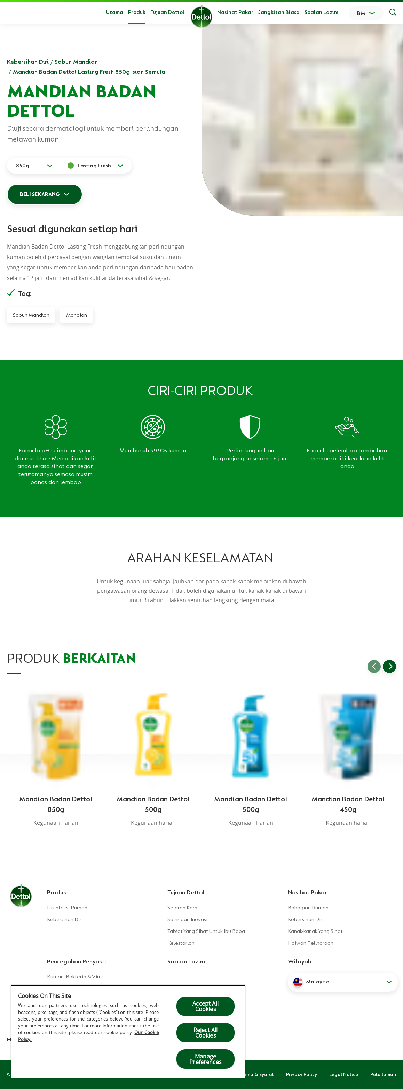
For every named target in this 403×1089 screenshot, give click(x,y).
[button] (343, 982)
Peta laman (383, 1074)
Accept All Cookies (205, 1006)
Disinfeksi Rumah (67, 907)
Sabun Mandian (76, 61)
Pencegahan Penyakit (76, 961)
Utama (114, 12)
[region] (128, 1031)
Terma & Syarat (256, 1074)
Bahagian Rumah (308, 907)
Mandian (76, 315)
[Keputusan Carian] (393, 13)
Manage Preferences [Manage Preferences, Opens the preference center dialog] (205, 1059)
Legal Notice (343, 1074)
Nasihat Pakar (235, 12)
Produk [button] (136, 12)
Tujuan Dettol (167, 12)
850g (22, 165)
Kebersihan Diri (28, 61)
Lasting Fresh (94, 165)
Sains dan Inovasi (187, 919)
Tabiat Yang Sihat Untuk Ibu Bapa (206, 931)
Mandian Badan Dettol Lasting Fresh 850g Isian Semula (89, 71)
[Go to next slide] (389, 666)
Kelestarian (181, 943)
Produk (56, 892)
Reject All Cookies (205, 1032)
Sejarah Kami (183, 907)
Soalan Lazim (321, 12)
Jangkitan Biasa (279, 12)
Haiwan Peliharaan (310, 943)
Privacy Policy (301, 1074)
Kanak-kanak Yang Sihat (315, 931)
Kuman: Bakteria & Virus (75, 977)
